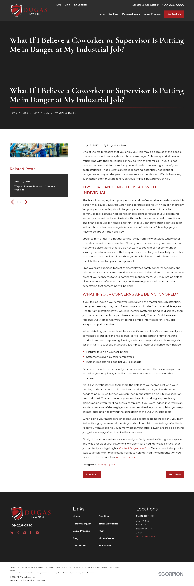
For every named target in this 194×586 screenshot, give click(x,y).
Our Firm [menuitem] (113, 14)
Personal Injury (82, 523)
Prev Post (92, 474)
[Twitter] (17, 532)
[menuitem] (14, 580)
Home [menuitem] (101, 14)
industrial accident (126, 457)
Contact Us (174, 14)
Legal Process (81, 531)
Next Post (175, 474)
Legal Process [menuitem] (152, 14)
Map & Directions (145, 536)
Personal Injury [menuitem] (131, 14)
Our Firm (104, 516)
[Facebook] (30, 532)
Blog (67, 4)
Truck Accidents (108, 523)
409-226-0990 (173, 4)
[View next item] (26, 202)
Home (76, 516)
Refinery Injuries (106, 464)
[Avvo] (24, 532)
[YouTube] (37, 532)
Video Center (106, 538)
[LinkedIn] (11, 532)
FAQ (58, 4)
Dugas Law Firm (140, 448)
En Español (80, 4)
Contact (124, 448)
